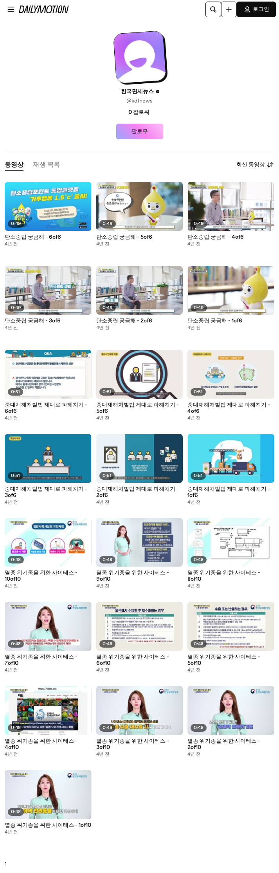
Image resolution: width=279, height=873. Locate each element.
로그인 (256, 9)
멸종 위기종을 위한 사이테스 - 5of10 (223, 660)
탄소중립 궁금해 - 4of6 (215, 237)
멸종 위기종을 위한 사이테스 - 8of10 (223, 576)
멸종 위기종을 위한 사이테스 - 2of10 (223, 744)
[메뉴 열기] (11, 9)
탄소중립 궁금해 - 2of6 (124, 321)
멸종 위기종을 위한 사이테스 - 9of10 (132, 576)
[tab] (14, 165)
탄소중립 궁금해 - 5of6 (124, 237)
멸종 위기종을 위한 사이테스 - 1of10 (48, 825)
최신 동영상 (255, 165)
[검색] (213, 9)
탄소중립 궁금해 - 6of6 (33, 237)
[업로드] (229, 9)
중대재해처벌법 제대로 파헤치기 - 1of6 (228, 492)
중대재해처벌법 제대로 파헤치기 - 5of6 (137, 408)
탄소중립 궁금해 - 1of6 (214, 321)
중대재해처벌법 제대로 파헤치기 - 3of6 (46, 492)
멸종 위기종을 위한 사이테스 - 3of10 (132, 744)
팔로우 (139, 131)
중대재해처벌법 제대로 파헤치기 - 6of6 (46, 408)
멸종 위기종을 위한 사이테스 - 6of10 (132, 660)
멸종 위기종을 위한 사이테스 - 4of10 (41, 744)
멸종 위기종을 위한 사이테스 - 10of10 (41, 576)
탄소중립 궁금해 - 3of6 (33, 321)
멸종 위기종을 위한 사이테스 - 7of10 (41, 660)
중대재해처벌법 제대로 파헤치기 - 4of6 (228, 408)
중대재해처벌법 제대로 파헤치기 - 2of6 (137, 492)
